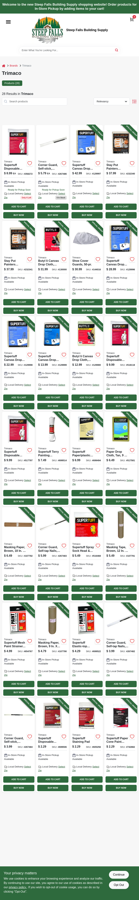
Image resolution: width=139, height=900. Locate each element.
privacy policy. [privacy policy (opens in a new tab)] (18, 887)
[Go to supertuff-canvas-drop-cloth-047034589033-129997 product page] (86, 172)
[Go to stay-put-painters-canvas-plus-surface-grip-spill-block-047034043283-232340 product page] (120, 172)
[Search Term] (69, 50)
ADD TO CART (18, 206)
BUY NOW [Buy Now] (19, 215)
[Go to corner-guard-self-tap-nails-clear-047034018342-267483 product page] (52, 554)
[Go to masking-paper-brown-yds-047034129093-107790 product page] (52, 650)
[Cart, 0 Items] (132, 19)
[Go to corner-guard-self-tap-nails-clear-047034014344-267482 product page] (120, 650)
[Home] (3, 66)
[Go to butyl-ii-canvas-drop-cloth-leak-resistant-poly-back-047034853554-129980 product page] (86, 363)
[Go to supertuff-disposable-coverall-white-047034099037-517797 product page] (18, 459)
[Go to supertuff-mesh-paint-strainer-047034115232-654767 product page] (18, 650)
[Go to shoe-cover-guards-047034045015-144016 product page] (86, 268)
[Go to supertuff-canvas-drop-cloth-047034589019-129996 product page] (120, 268)
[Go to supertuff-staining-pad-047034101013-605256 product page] (86, 745)
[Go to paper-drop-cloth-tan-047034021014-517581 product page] (120, 459)
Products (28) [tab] (12, 83)
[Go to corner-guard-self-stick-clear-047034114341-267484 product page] (18, 745)
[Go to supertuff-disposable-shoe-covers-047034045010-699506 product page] (52, 745)
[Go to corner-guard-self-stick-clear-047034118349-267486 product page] (52, 172)
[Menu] (8, 22)
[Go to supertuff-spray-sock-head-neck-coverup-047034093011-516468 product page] (86, 554)
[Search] (116, 50)
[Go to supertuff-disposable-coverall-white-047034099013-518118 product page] (120, 363)
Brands (14, 65)
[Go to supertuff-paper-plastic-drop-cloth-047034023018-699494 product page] (86, 459)
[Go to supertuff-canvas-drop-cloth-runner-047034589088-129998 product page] (18, 363)
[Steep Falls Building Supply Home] (47, 30)
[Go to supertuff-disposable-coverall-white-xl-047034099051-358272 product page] (18, 172)
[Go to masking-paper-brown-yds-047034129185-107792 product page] (18, 554)
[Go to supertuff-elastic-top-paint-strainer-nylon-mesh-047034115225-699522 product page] (86, 650)
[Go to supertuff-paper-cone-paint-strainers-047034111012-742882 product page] (120, 745)
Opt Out (119, 884)
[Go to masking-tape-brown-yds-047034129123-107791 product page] (120, 554)
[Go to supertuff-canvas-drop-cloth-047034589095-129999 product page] (52, 363)
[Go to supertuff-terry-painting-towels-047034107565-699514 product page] (52, 459)
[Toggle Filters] (134, 101)
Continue (119, 874)
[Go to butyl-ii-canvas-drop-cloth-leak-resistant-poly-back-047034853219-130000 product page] (52, 268)
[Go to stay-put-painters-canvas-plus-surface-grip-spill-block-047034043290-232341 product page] (18, 268)
